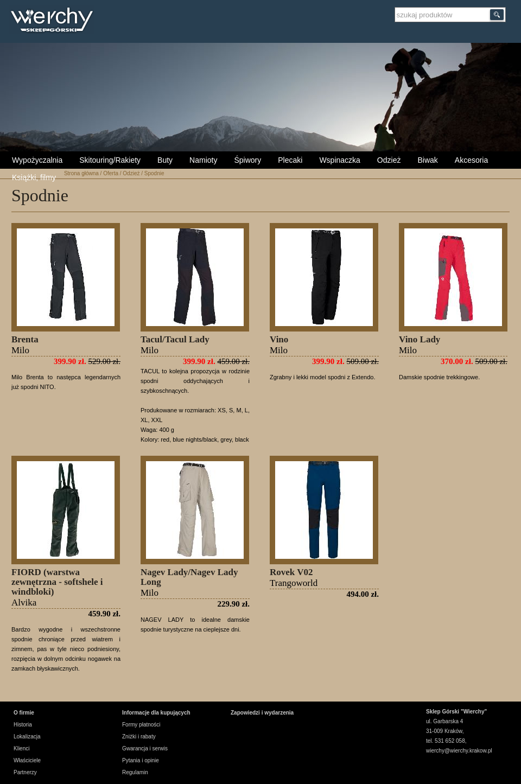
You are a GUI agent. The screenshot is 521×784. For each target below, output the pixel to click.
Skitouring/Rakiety (110, 160)
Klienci (21, 748)
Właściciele (27, 760)
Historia (23, 725)
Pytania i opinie (140, 760)
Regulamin (135, 772)
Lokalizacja (27, 737)
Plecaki (290, 160)
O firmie (24, 713)
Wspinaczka (339, 160)
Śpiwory (247, 160)
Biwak (427, 160)
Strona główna (81, 173)
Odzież (389, 160)
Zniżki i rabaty (139, 737)
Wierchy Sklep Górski (54, 21)
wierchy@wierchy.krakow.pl (459, 751)
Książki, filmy (34, 177)
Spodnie (154, 173)
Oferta (110, 173)
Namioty (203, 160)
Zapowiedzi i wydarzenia (262, 713)
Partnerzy (25, 772)
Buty (165, 160)
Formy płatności (141, 725)
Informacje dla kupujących (156, 713)
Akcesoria (471, 160)
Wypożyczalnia (37, 160)
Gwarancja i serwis (145, 748)
